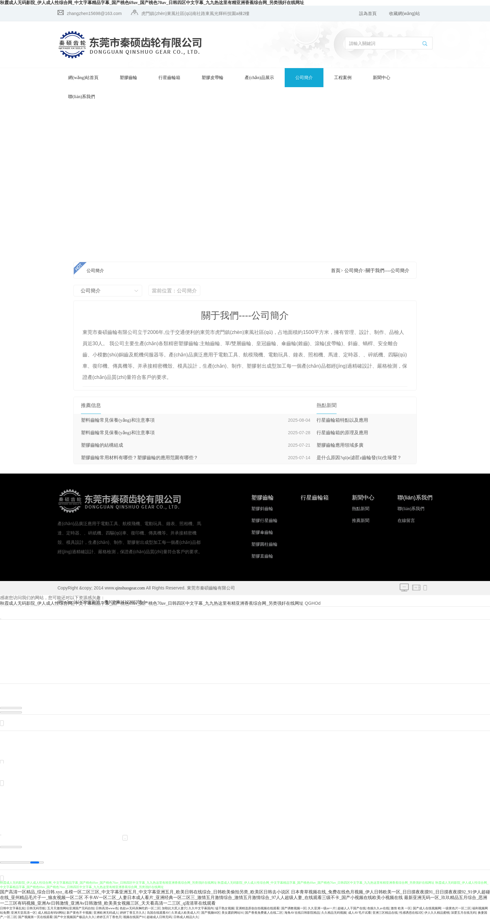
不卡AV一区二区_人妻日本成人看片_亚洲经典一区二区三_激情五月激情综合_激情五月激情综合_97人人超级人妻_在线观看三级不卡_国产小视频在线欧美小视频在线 (243, 902)
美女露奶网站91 (232, 917)
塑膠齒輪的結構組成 (102, 445)
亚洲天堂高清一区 (23, 917)
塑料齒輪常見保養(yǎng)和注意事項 (118, 420)
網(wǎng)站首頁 (83, 77)
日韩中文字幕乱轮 (12, 913)
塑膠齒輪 (128, 77)
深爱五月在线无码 (463, 917)
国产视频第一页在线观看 (35, 921)
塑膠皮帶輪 (212, 77)
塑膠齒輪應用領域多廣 (340, 445)
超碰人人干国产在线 (352, 913)
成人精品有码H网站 (51, 917)
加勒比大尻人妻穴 (174, 913)
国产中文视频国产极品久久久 (74, 921)
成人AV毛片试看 (359, 917)
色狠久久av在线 (378, 913)
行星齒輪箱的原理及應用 (342, 432)
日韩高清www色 (107, 913)
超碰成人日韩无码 (159, 921)
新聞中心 (381, 77)
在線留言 (406, 520)
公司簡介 (304, 77)
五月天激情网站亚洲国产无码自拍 (70, 913)
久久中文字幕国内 (200, 913)
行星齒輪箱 (169, 77)
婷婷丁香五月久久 (132, 917)
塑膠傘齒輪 (262, 532)
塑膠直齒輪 (262, 556)
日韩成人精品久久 (185, 921)
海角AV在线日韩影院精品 (302, 917)
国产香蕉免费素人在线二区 (263, 917)
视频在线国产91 (134, 921)
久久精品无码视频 (333, 917)
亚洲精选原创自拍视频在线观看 (257, 913)
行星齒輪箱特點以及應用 (342, 420)
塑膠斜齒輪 (262, 508)
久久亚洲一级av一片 (322, 913)
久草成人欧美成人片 (185, 917)
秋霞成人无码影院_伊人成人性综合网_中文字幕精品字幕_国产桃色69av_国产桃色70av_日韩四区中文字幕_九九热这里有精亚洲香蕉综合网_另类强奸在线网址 (152, 2)
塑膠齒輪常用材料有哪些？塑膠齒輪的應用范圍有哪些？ (139, 457)
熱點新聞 (360, 508)
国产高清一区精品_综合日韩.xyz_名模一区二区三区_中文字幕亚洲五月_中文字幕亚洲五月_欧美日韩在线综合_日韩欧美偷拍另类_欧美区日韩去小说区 (145, 896)
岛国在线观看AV (158, 917)
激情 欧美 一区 (401, 913)
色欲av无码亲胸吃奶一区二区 (140, 913)
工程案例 (343, 77)
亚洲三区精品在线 (385, 917)
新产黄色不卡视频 (79, 917)
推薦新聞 (360, 520)
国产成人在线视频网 (427, 913)
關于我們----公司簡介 (387, 270)
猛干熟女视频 (224, 913)
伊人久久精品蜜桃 (436, 917)
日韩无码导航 (36, 913)
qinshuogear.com (130, 588)
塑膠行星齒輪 (264, 520)
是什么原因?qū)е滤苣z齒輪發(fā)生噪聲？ (359, 457)
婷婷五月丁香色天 (109, 921)
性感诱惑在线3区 (411, 917)
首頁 (335, 270)
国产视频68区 (210, 917)
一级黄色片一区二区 (456, 913)
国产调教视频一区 (293, 913)
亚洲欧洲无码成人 (105, 917)
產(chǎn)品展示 (259, 77)
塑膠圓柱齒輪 (264, 544)
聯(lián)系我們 (81, 96)
